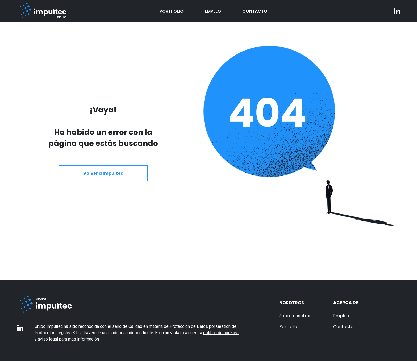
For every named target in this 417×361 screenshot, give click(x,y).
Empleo (213, 11)
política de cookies (221, 332)
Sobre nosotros (295, 316)
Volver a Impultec (103, 173)
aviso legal (48, 339)
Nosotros (291, 303)
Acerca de (345, 303)
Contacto (254, 11)
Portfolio (172, 11)
